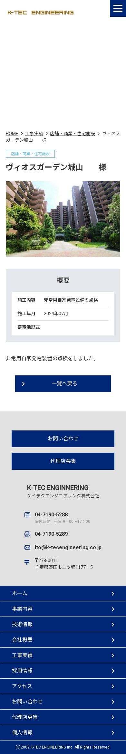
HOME (12, 133)
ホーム (63, 593)
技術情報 (63, 624)
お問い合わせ (63, 439)
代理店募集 (63, 461)
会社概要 (63, 640)
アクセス (63, 686)
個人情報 (63, 733)
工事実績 (34, 133)
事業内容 (63, 609)
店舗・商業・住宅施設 (72, 133)
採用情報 (63, 671)
